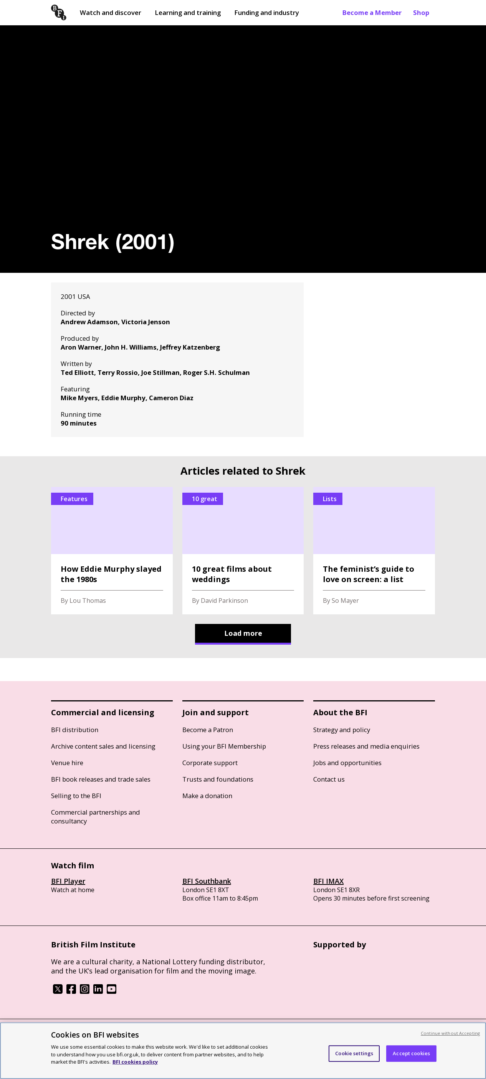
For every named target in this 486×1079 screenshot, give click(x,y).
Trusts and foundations (217, 779)
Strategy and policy (341, 729)
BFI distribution (74, 729)
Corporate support (210, 762)
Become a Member (372, 12)
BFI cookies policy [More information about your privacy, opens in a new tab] (135, 1061)
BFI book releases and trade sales (100, 779)
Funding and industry (266, 12)
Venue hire (67, 762)
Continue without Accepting (450, 1033)
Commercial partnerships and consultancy (95, 816)
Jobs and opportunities (347, 762)
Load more (243, 633)
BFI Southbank (206, 881)
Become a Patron (207, 729)
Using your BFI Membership (224, 746)
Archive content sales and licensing (103, 746)
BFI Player (68, 881)
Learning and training (188, 12)
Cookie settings (354, 1053)
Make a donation (207, 795)
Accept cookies (411, 1053)
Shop (421, 12)
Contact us (329, 779)
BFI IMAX (328, 881)
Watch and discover (110, 12)
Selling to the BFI (76, 795)
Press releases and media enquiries (366, 746)
